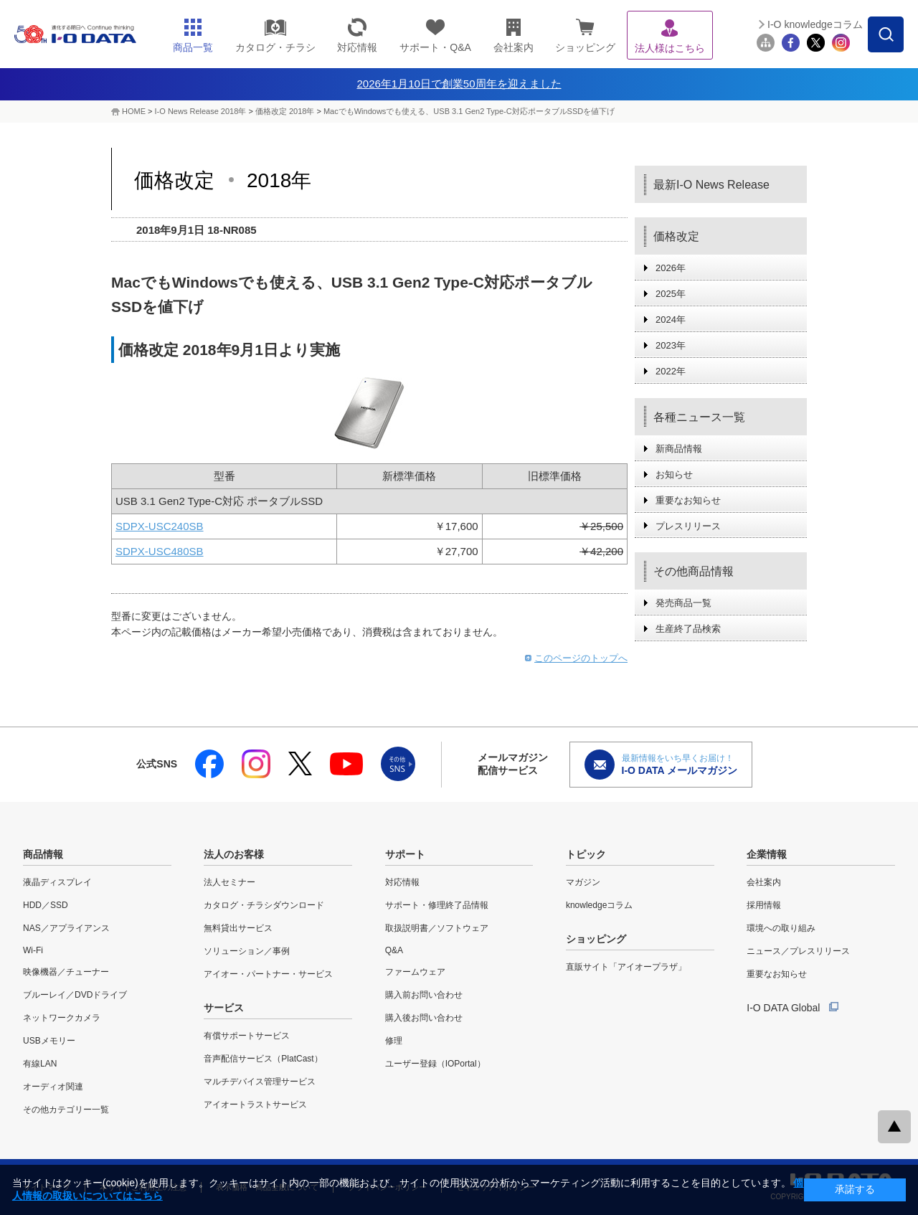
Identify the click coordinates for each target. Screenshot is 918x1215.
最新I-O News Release (711, 185)
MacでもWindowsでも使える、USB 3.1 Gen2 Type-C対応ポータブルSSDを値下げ (469, 111)
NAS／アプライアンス (66, 928)
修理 (393, 1041)
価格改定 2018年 (286, 111)
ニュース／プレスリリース (798, 951)
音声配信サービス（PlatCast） (263, 1059)
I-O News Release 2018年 (201, 111)
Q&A (394, 950)
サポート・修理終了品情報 (436, 905)
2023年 (671, 345)
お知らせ (674, 474)
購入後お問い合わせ (424, 1018)
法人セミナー (229, 882)
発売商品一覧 (683, 602)
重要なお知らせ (688, 500)
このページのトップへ (581, 658)
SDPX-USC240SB (159, 526)
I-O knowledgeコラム (815, 24)
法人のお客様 (234, 854)
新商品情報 (679, 448)
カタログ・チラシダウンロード (264, 905)
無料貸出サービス (238, 928)
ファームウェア (415, 972)
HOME (134, 111)
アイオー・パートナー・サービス (268, 974)
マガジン (583, 882)
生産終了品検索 (688, 628)
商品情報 (43, 854)
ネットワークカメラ (61, 1018)
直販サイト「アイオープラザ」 (626, 967)
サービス (224, 1007)
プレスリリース (688, 526)
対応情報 (402, 882)
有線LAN (40, 1064)
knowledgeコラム (599, 905)
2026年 (671, 268)
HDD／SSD (45, 905)
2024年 (671, 319)
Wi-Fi (33, 950)
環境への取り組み (781, 928)
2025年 (671, 293)
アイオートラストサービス (255, 1105)
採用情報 (764, 905)
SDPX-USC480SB (159, 551)
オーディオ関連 (53, 1087)
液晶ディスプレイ (57, 882)
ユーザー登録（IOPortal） (435, 1064)
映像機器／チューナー (66, 972)
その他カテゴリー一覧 (66, 1110)
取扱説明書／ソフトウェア (436, 928)
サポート (405, 854)
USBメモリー (49, 1041)
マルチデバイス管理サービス (260, 1082)
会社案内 (764, 882)
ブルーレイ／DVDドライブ (75, 995)
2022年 (671, 371)
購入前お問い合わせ (424, 995)
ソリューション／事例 (247, 951)
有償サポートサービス (247, 1036)
